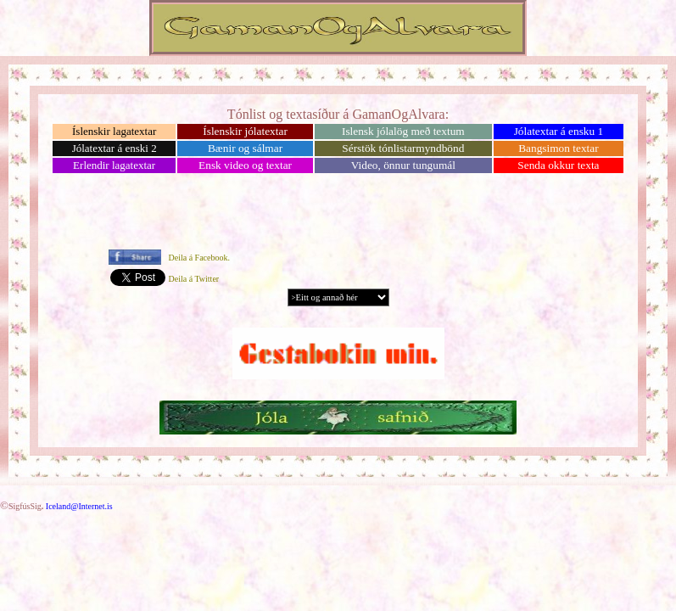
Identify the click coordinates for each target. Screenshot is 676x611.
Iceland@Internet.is (79, 506)
